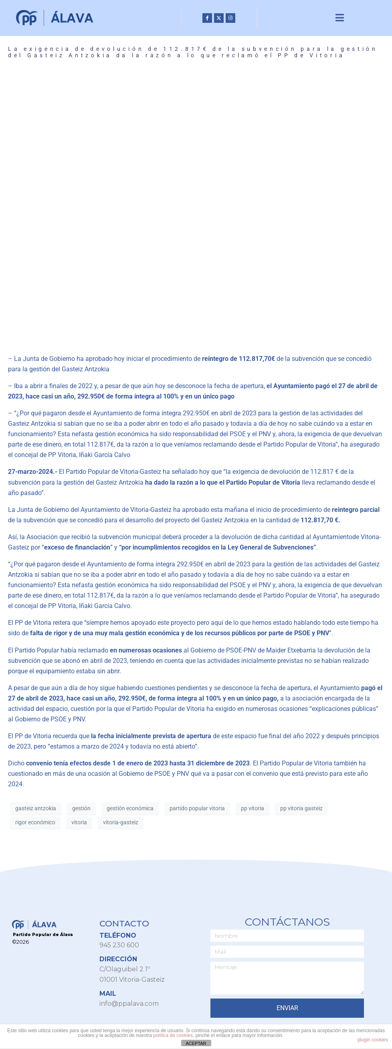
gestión (81, 809)
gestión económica (130, 809)
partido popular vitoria (197, 809)
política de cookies (173, 1035)
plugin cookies (373, 1040)
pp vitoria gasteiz (301, 809)
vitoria (79, 823)
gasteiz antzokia (35, 809)
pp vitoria (252, 809)
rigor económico (35, 823)
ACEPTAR (196, 1043)
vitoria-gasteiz (120, 823)
